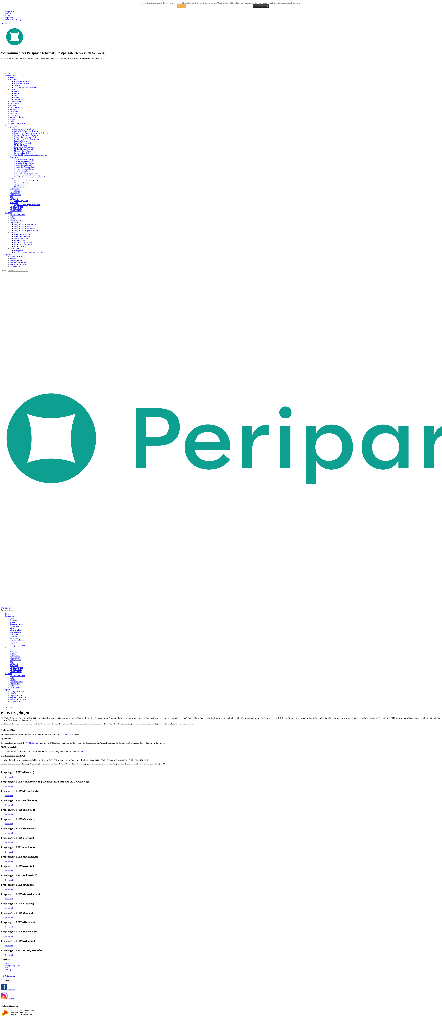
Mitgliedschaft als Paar (22, 227)
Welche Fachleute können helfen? (26, 183)
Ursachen (13, 89)
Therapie (17, 191)
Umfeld (17, 97)
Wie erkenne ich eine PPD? (23, 161)
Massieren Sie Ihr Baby (22, 151)
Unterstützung (15, 193)
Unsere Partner (15, 266)
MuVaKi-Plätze (15, 195)
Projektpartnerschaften (18, 262)
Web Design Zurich (8, 976)
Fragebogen (14, 199)
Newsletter (13, 119)
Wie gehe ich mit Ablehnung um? (26, 173)
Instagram (8, 998)
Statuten (12, 219)
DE (2, 23)
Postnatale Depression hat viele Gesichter (29, 252)
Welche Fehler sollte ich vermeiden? (27, 175)
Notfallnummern (16, 211)
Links (12, 121)
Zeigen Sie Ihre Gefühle (22, 153)
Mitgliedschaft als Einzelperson (25, 225)
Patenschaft (14, 203)
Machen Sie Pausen (21, 145)
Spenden (8, 254)
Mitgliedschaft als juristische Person (27, 231)
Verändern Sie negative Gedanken (26, 135)
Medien (8, 13)
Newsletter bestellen (21, 238)
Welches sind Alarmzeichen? (24, 167)
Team (12, 217)
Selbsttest (17, 85)
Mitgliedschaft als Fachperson (24, 229)
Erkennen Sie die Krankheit (24, 129)
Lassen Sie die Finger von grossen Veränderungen (32, 133)
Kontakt (8, 15)
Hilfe (7, 125)
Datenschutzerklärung (261, 6)
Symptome (13, 79)
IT (10, 23)
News (12, 77)
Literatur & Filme (16, 107)
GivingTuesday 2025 (17, 256)
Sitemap (8, 969)
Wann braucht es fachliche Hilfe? (26, 181)
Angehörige (14, 157)
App (11, 197)
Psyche (16, 93)
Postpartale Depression (22, 81)
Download (9, 777)
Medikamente (19, 187)
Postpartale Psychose (21, 83)
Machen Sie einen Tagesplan (24, 149)
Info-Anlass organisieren (23, 242)
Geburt (16, 95)
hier (81, 751)
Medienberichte (15, 109)
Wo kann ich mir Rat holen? (24, 169)
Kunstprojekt (18, 250)
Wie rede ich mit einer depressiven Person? (29, 177)
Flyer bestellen (19, 240)
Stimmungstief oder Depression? (25, 87)
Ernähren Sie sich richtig (23, 143)
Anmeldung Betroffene (22, 234)
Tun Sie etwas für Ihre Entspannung (27, 139)
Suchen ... (4, 270)
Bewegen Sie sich (20, 141)
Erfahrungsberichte (16, 101)
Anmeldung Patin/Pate (22, 236)
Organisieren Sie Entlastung (24, 147)
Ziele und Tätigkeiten (17, 215)
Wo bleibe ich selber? (21, 171)
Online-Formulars (67, 734)
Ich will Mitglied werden (23, 244)
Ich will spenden (20, 246)
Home (7, 73)
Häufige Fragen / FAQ (18, 123)
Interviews (13, 105)
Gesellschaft (18, 99)
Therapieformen (20, 185)
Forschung (13, 113)
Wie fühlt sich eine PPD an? (24, 163)
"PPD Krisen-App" (32, 743)
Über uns (8, 213)
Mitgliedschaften (16, 260)
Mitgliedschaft (10, 11)
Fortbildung (14, 111)
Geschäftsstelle (15, 248)
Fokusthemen (14, 103)
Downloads (14, 115)
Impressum (9, 17)
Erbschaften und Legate (18, 264)
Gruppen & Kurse (16, 209)
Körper (16, 91)
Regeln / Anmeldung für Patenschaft (27, 205)
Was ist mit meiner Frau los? (24, 159)
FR (6, 23)
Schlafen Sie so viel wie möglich (25, 137)
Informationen (10, 75)
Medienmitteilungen (17, 117)
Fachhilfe (13, 179)
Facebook (8, 990)
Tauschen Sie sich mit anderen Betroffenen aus (30, 155)
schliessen (181, 6)
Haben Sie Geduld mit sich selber (26, 131)
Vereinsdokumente (16, 221)
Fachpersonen (15, 189)
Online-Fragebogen (21, 201)
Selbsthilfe (13, 127)
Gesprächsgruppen (16, 207)
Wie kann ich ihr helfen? (23, 165)
